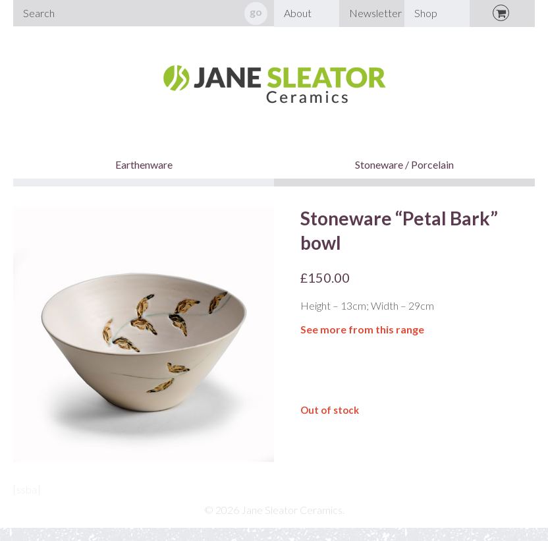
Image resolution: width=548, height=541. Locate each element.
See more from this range (362, 329)
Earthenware (144, 164)
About (298, 13)
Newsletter (375, 13)
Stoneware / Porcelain (404, 164)
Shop (425, 13)
